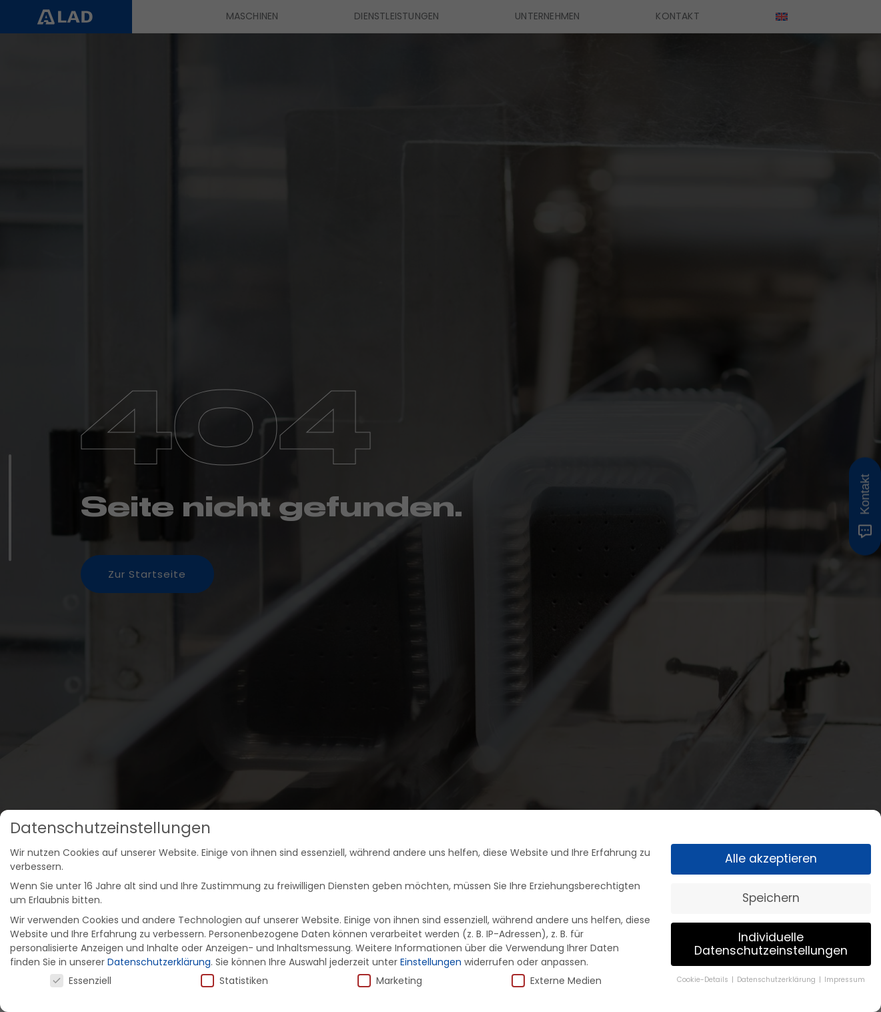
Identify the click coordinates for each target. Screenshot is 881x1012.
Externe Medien (557, 980)
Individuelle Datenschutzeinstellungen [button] (771, 944)
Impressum (844, 980)
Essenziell (80, 980)
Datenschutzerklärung (159, 962)
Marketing (389, 980)
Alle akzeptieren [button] (771, 859)
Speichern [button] (771, 898)
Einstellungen (431, 962)
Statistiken (234, 980)
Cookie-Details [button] (703, 980)
